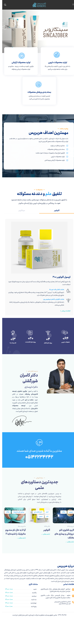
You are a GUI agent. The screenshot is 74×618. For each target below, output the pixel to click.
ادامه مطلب (68, 542)
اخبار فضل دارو (36, 512)
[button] (62, 311)
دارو (45, 516)
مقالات (61, 512)
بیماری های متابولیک (16, 512)
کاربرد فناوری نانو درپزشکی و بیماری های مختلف (62, 534)
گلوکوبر (44, 530)
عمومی (69, 512)
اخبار (45, 512)
